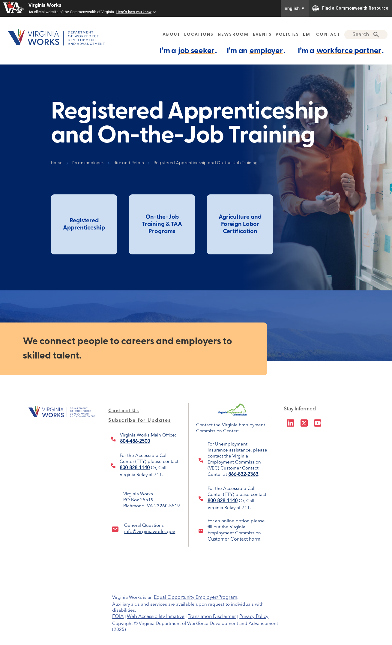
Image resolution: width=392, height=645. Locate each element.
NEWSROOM (233, 34)
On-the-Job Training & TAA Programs (162, 224)
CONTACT (328, 34)
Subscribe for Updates (139, 420)
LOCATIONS (199, 34)
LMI (307, 34)
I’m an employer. (88, 163)
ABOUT (171, 34)
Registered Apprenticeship (84, 224)
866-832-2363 (243, 474)
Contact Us (123, 411)
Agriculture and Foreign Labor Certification (240, 224)
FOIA (118, 616)
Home (56, 163)
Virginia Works (44, 5)
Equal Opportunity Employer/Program (195, 597)
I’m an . (256, 50)
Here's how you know (133, 12)
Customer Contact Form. (235, 539)
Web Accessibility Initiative (155, 616)
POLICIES (287, 34)
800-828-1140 (135, 468)
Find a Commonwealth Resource (350, 8)
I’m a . (188, 50)
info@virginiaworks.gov (149, 532)
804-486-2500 (135, 441)
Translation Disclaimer (212, 616)
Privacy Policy (253, 616)
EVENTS (262, 34)
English (294, 8)
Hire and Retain (128, 163)
